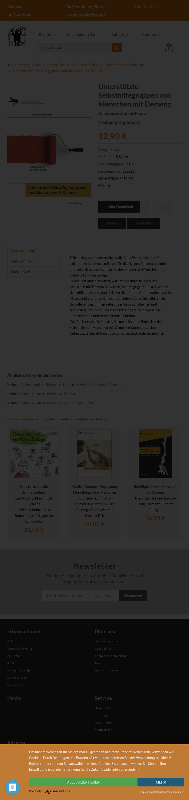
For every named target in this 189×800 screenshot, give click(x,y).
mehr (161, 782)
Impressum (146, 792)
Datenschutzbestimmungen (169, 792)
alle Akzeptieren (83, 782)
